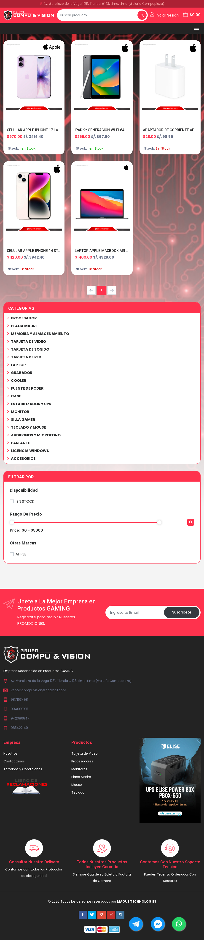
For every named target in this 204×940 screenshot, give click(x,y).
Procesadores (82, 761)
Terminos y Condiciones (22, 769)
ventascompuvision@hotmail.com (38, 690)
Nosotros (10, 753)
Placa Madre (81, 777)
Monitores (79, 769)
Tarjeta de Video (84, 753)
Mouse (76, 785)
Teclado (77, 792)
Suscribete (181, 612)
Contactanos (14, 761)
